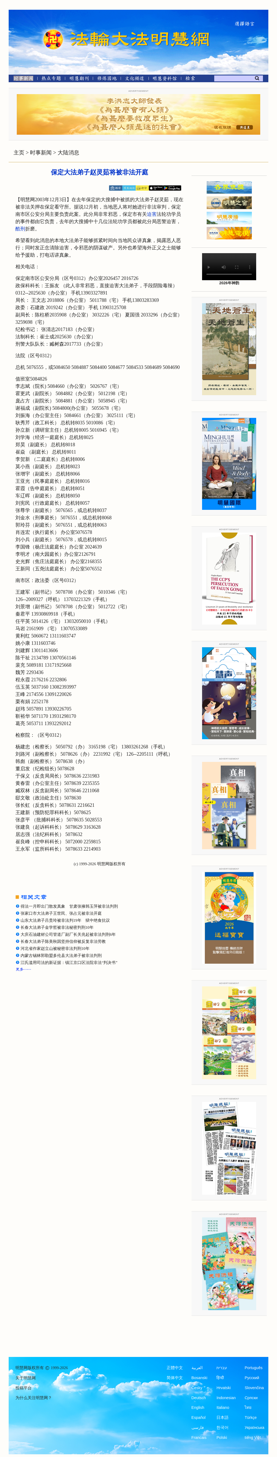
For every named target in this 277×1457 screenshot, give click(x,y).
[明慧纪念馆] (165, 79)
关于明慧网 (25, 1378)
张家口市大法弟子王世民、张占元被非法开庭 (61, 913)
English (198, 1407)
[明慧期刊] (79, 79)
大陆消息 (68, 153)
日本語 (222, 1417)
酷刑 (20, 229)
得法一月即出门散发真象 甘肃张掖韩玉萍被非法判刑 (69, 906)
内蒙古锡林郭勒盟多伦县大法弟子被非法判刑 (61, 955)
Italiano (222, 1407)
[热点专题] (51, 79)
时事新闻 (41, 153)
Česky (197, 1388)
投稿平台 (23, 1388)
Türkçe (250, 1417)
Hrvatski (223, 1388)
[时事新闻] (21, 79)
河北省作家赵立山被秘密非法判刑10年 (55, 948)
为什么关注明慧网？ (33, 1398)
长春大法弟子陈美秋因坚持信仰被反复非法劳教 (63, 941)
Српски (251, 1398)
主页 (19, 153)
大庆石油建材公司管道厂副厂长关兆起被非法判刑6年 (68, 934)
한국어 (222, 1427)
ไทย (248, 1407)
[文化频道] (134, 79)
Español (199, 1417)
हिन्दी (220, 1378)
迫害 (152, 214)
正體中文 (175, 1368)
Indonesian (226, 1398)
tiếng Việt (253, 1437)
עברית (221, 1368)
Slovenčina (254, 1388)
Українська (254, 1427)
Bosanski (199, 1378)
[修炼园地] (107, 79)
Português (253, 1368)
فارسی (198, 1427)
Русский (252, 1378)
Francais (199, 1437)
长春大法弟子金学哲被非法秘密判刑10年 (57, 927)
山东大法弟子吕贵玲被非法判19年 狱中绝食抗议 (65, 920)
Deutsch (199, 1398)
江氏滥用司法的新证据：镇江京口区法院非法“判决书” (69, 962)
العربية (197, 1368)
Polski (221, 1437)
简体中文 (175, 1378)
